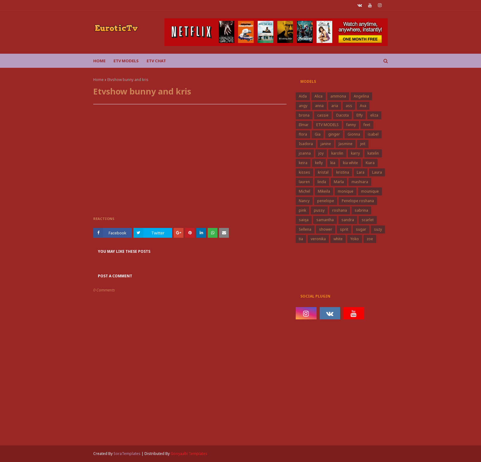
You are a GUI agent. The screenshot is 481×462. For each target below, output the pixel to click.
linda (321, 181)
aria (334, 105)
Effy (359, 115)
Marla (339, 181)
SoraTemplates (127, 453)
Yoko (354, 238)
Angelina (361, 96)
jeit (362, 143)
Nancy (304, 200)
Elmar (304, 124)
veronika (318, 238)
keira (303, 162)
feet (367, 124)
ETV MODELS (327, 124)
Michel (304, 191)
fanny (351, 124)
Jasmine (345, 143)
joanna (305, 153)
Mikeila (324, 191)
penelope (325, 200)
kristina (342, 172)
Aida (303, 96)
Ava (363, 105)
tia (301, 238)
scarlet (368, 219)
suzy (378, 229)
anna (319, 105)
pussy (319, 210)
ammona (338, 96)
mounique (370, 191)
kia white (350, 162)
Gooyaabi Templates (189, 453)
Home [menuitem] (99, 61)
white (338, 238)
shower (325, 229)
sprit (344, 229)
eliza (374, 115)
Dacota (342, 115)
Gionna (354, 134)
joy (321, 153)
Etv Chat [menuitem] (156, 61)
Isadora (306, 143)
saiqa (304, 219)
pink (302, 210)
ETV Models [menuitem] (126, 61)
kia (332, 162)
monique (345, 191)
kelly (319, 162)
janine (326, 143)
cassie (323, 115)
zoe (370, 238)
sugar (361, 229)
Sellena (305, 229)
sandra (347, 219)
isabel (373, 134)
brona (304, 115)
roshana (339, 210)
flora (303, 134)
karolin (337, 153)
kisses (304, 172)
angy (303, 105)
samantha (325, 219)
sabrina (361, 210)
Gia (318, 134)
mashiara (360, 181)
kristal (323, 172)
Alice (318, 96)
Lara (360, 172)
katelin (373, 153)
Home (98, 79)
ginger (334, 134)
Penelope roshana (358, 200)
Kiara (370, 162)
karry (355, 153)
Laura (377, 172)
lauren (304, 181)
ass (349, 105)
